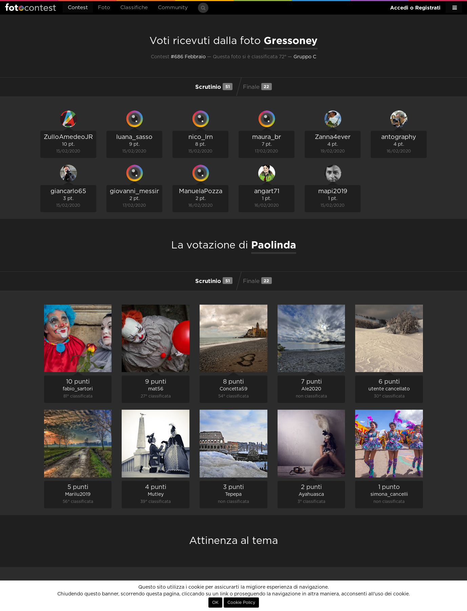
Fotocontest (30, 7)
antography (398, 137)
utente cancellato (389, 389)
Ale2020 (311, 389)
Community (173, 7)
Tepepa (233, 494)
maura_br (266, 137)
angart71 (266, 191)
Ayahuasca (311, 494)
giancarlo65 (68, 191)
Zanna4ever (332, 137)
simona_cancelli (389, 494)
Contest (78, 7)
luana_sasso (134, 137)
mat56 (155, 389)
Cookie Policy (241, 602)
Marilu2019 (77, 494)
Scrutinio (213, 86)
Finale (257, 86)
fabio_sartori (78, 389)
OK (215, 602)
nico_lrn (200, 137)
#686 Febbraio (188, 57)
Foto (104, 7)
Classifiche (134, 7)
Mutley (156, 494)
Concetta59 (233, 389)
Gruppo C (304, 57)
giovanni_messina (137, 191)
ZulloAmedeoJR (68, 137)
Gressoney (291, 40)
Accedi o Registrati (415, 8)
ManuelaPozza (200, 191)
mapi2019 (332, 191)
